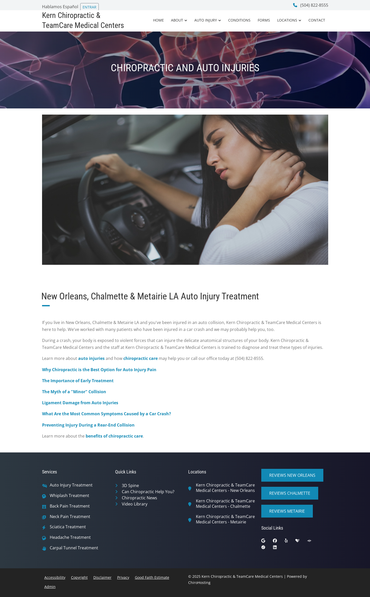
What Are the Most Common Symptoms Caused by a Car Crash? (106, 414)
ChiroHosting (199, 582)
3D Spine (130, 485)
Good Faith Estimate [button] (152, 577)
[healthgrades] (301, 542)
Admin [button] (50, 586)
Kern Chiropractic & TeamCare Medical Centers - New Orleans (225, 487)
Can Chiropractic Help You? (148, 491)
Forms (264, 20)
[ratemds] (267, 548)
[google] (267, 542)
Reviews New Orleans (292, 475)
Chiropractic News (139, 498)
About (177, 20)
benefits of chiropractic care (114, 436)
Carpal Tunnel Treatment (74, 548)
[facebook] (279, 542)
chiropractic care (140, 358)
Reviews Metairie (287, 511)
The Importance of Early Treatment (78, 380)
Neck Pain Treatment (70, 516)
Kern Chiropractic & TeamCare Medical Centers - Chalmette (225, 503)
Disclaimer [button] (102, 577)
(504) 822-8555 (310, 5)
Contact (316, 20)
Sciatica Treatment (68, 527)
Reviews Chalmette (289, 493)
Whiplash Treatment (69, 495)
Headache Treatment (70, 537)
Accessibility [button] (54, 577)
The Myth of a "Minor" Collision (74, 391)
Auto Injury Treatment (71, 485)
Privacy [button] (123, 577)
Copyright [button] (79, 577)
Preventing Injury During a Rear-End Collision (88, 425)
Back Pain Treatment (70, 506)
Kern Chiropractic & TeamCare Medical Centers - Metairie (225, 519)
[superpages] (313, 542)
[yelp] (290, 542)
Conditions (239, 20)
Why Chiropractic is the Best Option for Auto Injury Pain (99, 369)
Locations (287, 20)
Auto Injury (205, 20)
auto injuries (91, 358)
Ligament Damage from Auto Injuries (80, 403)
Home (158, 20)
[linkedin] (278, 548)
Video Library (134, 504)
